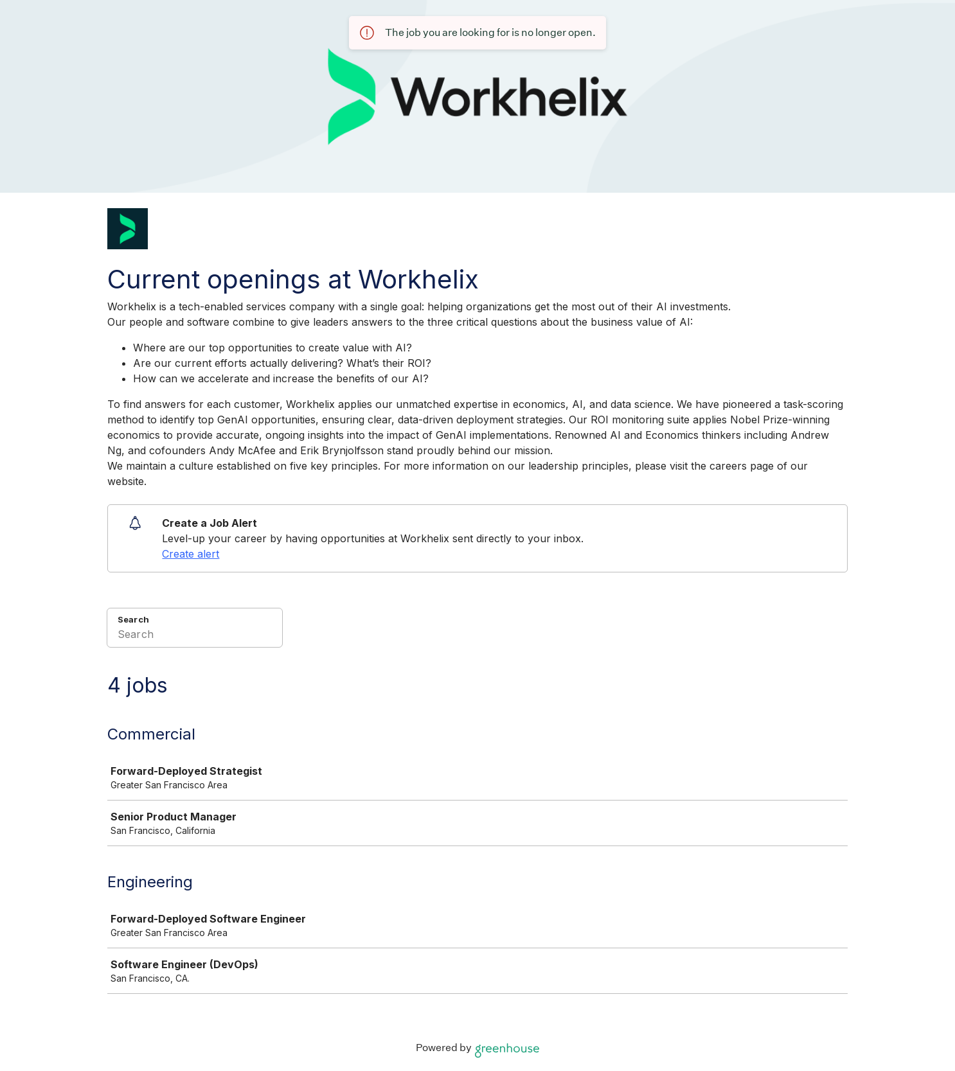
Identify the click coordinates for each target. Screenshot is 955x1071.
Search (133, 619)
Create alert (190, 553)
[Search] (194, 636)
